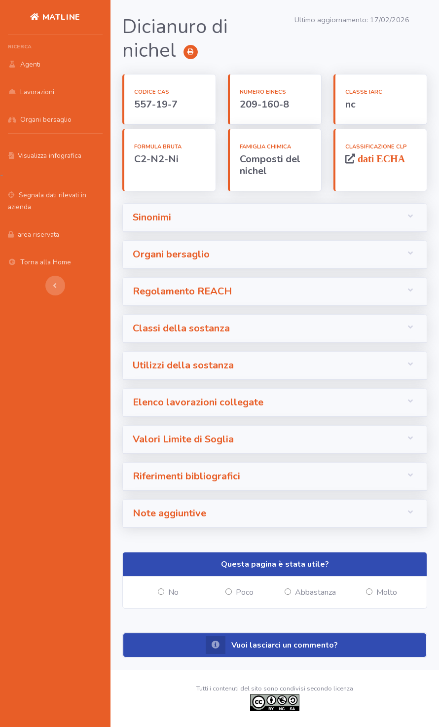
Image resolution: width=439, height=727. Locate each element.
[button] (275, 218)
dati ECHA (380, 158)
